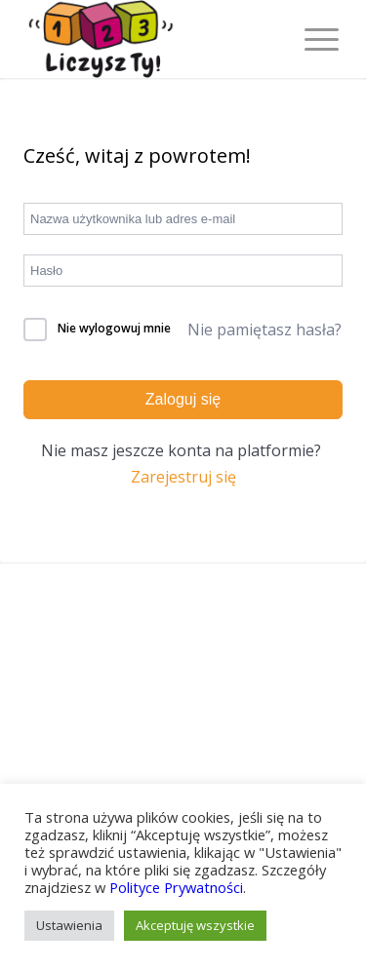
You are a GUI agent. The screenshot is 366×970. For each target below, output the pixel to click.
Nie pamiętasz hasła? (264, 329)
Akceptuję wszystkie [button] (195, 925)
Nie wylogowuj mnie (114, 328)
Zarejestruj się (183, 476)
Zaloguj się (183, 399)
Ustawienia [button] (69, 925)
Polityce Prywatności (176, 887)
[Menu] (312, 39)
